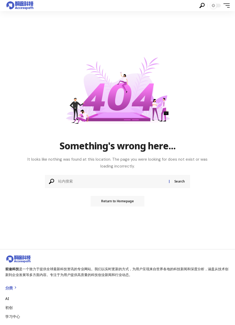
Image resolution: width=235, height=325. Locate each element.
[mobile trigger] (225, 5)
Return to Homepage (117, 201)
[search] (202, 5)
